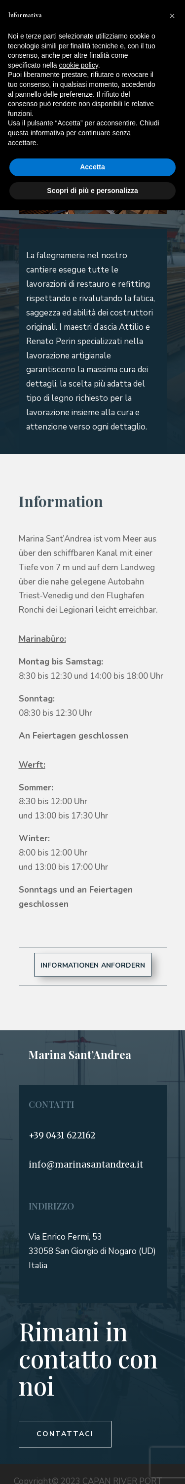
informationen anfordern (92, 964)
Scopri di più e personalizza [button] (92, 191)
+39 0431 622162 (62, 1135)
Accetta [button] (92, 167)
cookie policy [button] (78, 65)
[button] (172, 16)
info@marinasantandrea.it (86, 1164)
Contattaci (65, 1434)
